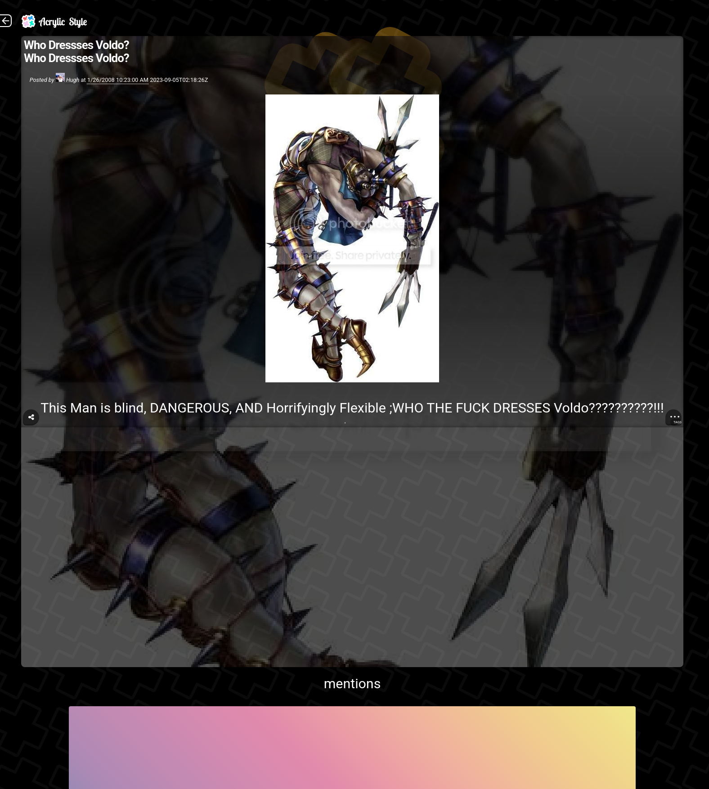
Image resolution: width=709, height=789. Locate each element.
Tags (677, 422)
